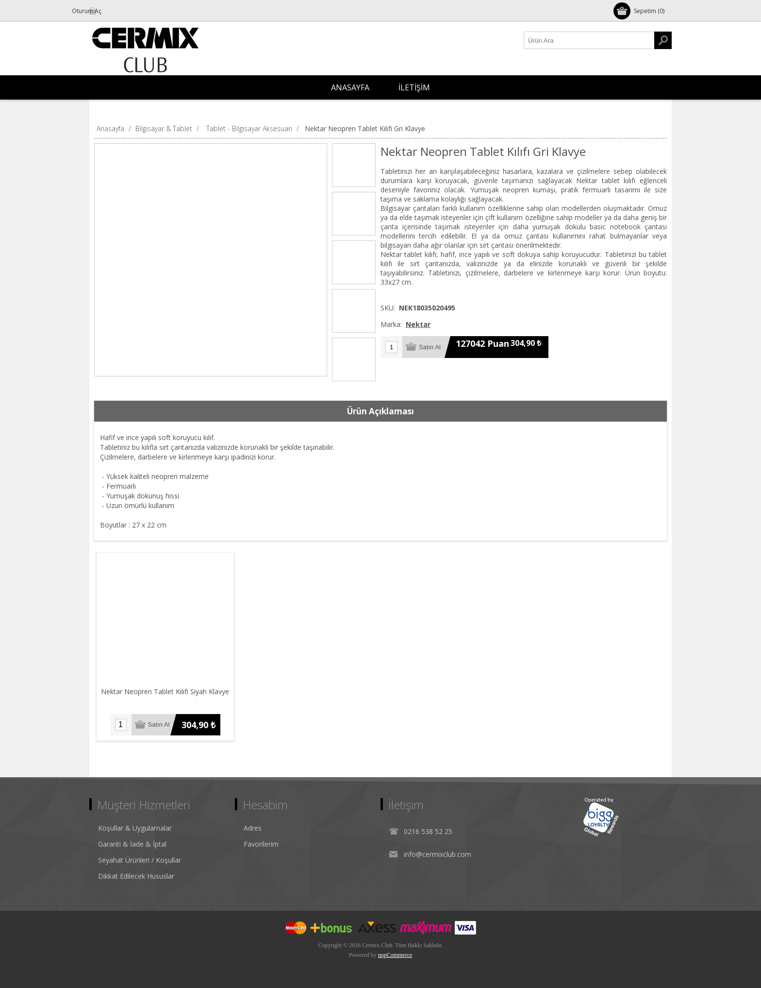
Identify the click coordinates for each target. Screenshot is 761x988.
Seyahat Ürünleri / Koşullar (139, 860)
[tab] (380, 411)
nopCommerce (395, 955)
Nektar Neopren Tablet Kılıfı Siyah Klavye (165, 691)
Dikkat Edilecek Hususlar (136, 876)
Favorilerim (261, 844)
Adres (253, 828)
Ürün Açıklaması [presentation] (380, 411)
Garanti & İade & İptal (132, 844)
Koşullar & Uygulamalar (135, 828)
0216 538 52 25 (428, 831)
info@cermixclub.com (437, 854)
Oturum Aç (116, 11)
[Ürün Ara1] (589, 40)
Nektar (418, 324)
